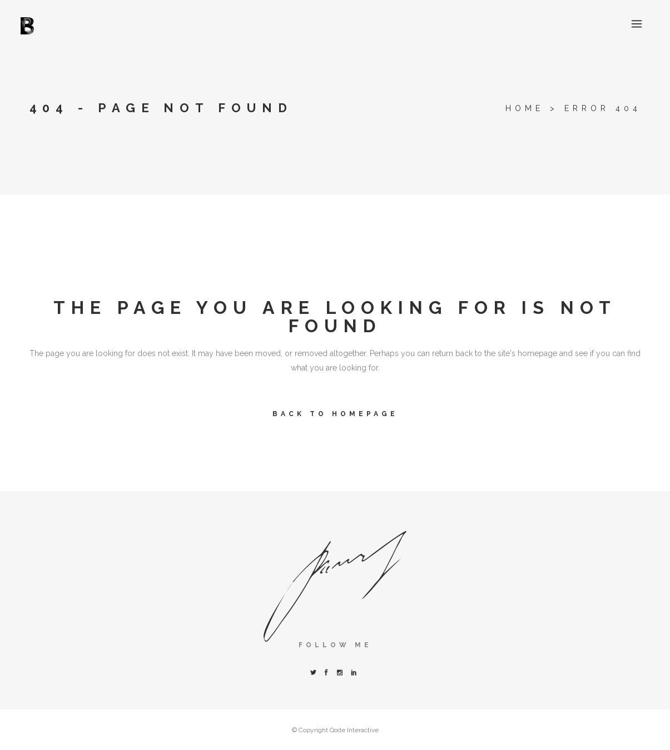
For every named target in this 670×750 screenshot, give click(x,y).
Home (524, 108)
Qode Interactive (354, 730)
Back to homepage (335, 414)
